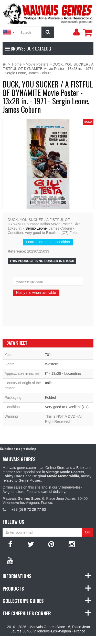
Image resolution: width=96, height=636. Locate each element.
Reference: (17, 251)
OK (87, 532)
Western (51, 364)
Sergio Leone (36, 228)
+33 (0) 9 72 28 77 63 (29, 509)
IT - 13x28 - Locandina (63, 373)
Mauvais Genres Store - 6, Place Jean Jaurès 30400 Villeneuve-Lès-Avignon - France (50, 629)
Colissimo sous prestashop (18, 448)
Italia (49, 383)
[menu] (76, 32)
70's (48, 355)
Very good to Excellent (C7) (67, 407)
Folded (50, 397)
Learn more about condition (48, 242)
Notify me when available (36, 293)
